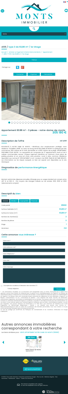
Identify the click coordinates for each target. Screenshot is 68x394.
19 (59, 122)
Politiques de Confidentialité (33, 309)
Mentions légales (49, 377)
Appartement (47, 52)
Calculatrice (48, 74)
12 (39, 122)
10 (34, 122)
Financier (34, 201)
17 (53, 122)
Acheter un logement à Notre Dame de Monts (25, 52)
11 (37, 122)
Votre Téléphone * (9, 254)
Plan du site (40, 377)
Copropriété (24, 201)
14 (45, 122)
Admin (18, 378)
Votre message (8, 267)
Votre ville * (6, 260)
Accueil (3, 52)
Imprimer (34, 74)
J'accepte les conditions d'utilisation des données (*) (20, 285)
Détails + (14, 201)
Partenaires (12, 378)
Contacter (20, 74)
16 (50, 122)
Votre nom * (7, 241)
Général (5, 201)
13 (42, 122)
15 (48, 122)
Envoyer (59, 289)
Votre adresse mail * (9, 247)
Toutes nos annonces (27, 378)
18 (56, 122)
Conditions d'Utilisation (54, 309)
